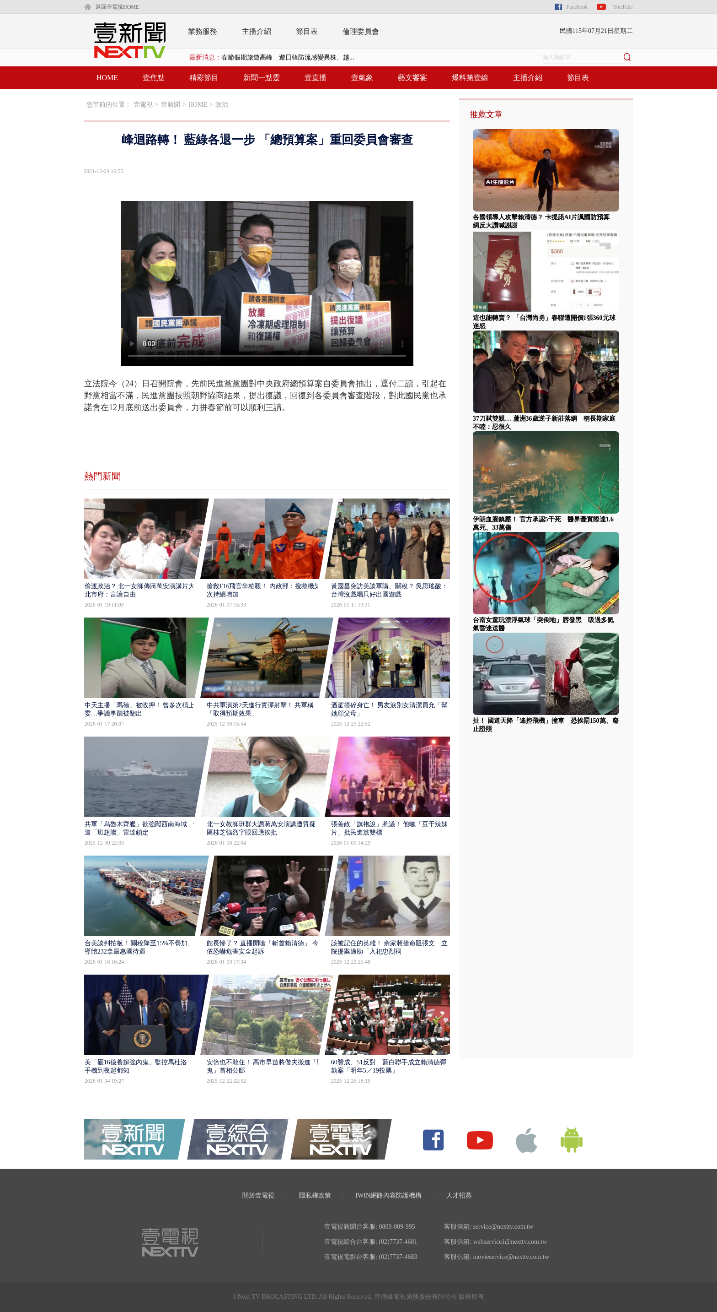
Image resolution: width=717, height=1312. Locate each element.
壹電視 (143, 104)
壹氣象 (362, 77)
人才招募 (459, 1195)
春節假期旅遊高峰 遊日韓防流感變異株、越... (287, 57)
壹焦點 (154, 77)
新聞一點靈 (261, 77)
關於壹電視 (258, 1195)
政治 (221, 104)
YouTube (623, 7)
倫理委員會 (360, 31)
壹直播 (315, 77)
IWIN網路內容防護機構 (388, 1195)
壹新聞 (170, 104)
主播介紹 (256, 31)
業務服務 (202, 31)
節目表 (307, 31)
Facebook (577, 7)
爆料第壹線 (470, 77)
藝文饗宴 (412, 77)
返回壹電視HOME (117, 7)
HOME (107, 77)
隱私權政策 (315, 1195)
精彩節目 (204, 77)
